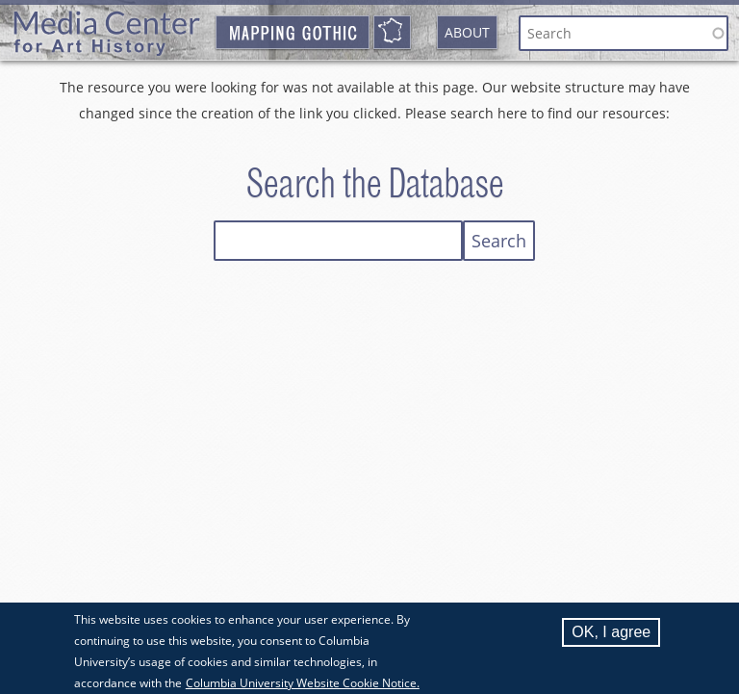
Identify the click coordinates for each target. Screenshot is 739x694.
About (467, 32)
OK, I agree (611, 638)
